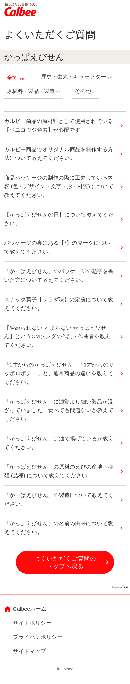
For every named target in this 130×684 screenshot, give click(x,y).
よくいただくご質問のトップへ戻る (65, 562)
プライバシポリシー (38, 637)
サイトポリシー (32, 623)
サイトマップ (29, 651)
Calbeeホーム (29, 609)
